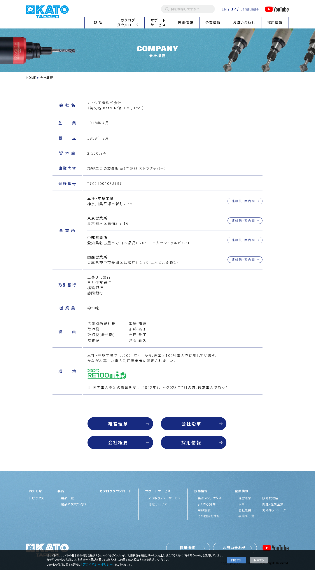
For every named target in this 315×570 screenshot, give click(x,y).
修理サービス (158, 504)
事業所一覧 (246, 516)
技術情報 (185, 22)
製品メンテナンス (210, 498)
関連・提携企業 (272, 504)
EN (224, 9)
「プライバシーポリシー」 (98, 564)
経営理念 (118, 423)
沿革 (241, 504)
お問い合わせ (244, 22)
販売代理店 (270, 498)
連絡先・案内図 (243, 201)
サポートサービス (158, 22)
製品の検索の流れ (73, 504)
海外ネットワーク (274, 510)
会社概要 (118, 442)
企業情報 (213, 22)
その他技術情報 (209, 516)
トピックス (36, 498)
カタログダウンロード (127, 22)
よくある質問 (206, 504)
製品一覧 (67, 498)
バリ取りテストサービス (165, 498)
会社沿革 (191, 423)
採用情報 (275, 22)
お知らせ (35, 491)
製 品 (97, 22)
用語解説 (204, 510)
